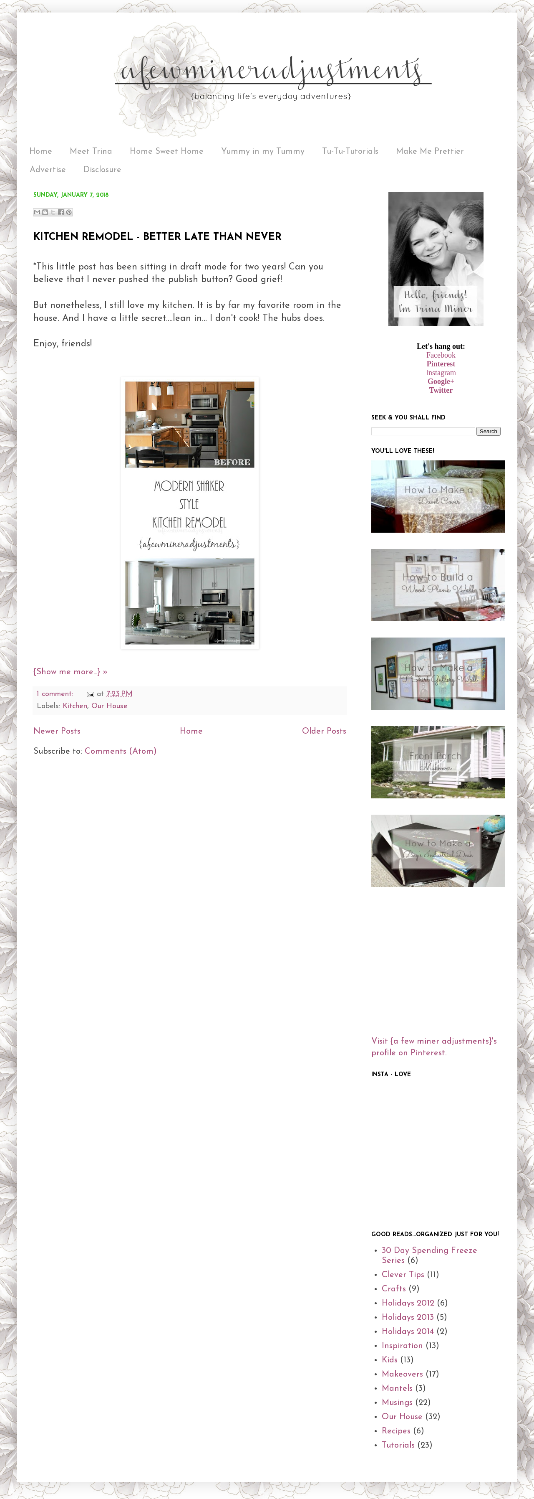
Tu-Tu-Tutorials (350, 151)
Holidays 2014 (408, 1332)
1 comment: (56, 694)
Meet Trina (91, 151)
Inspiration (402, 1346)
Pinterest (441, 364)
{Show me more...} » (70, 672)
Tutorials (398, 1445)
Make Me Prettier (430, 151)
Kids (390, 1360)
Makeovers (402, 1374)
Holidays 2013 (408, 1318)
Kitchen (75, 706)
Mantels (397, 1389)
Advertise (48, 170)
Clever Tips (403, 1275)
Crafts (394, 1289)
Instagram (441, 372)
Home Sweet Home (167, 151)
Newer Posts (57, 731)
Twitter (441, 390)
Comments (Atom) (121, 751)
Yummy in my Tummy (263, 151)
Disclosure (102, 170)
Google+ (441, 381)
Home (40, 151)
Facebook (441, 355)
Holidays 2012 (408, 1303)
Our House (109, 706)
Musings (397, 1403)
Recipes (396, 1431)
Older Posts (324, 731)
